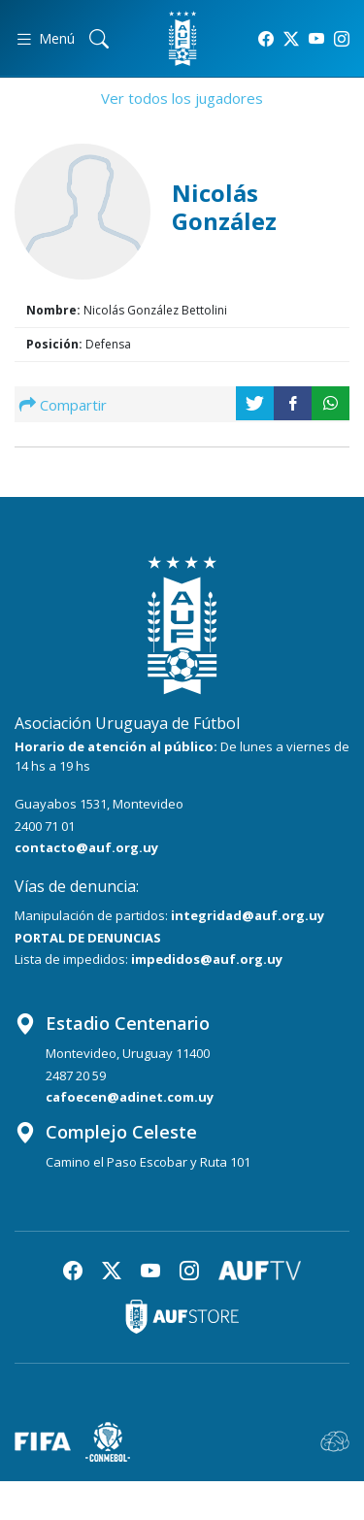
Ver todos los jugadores (182, 98)
